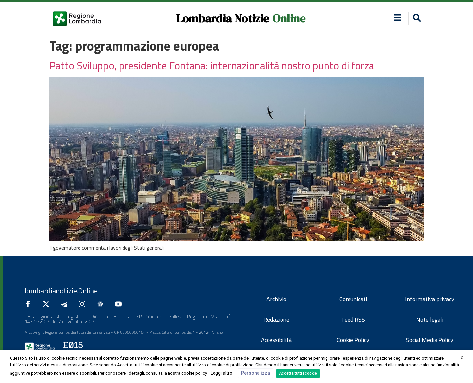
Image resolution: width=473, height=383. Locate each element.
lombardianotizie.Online (61, 290)
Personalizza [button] (255, 373)
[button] (416, 18)
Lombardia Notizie (222, 18)
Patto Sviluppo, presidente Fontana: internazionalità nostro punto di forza (211, 65)
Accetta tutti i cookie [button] (298, 373)
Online (288, 18)
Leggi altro (221, 373)
